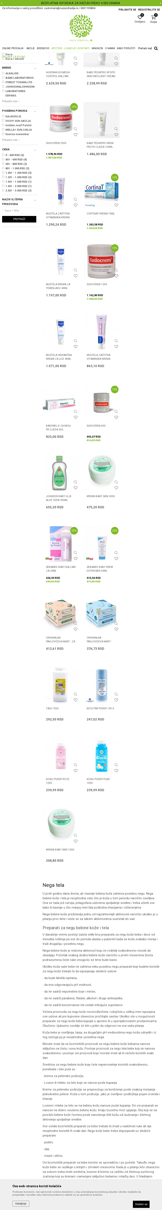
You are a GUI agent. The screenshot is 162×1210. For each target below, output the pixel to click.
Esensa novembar (17, 187)
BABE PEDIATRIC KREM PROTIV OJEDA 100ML (59, 197)
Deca (8, 107)
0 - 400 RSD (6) (14, 207)
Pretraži (19, 271)
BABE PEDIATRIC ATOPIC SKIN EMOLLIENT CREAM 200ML (100, 128)
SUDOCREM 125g (96, 266)
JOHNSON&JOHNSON (20, 139)
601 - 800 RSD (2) (16, 216)
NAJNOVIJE (13, 169)
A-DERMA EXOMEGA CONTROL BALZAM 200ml (58, 128)
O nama (48, 1087)
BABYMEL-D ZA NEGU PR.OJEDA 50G (98, 338)
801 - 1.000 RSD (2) (17, 221)
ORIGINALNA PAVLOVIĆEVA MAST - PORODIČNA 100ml (139, 481)
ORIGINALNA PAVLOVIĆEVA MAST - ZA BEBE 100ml (101, 481)
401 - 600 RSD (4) (16, 212)
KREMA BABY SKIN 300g (100, 407)
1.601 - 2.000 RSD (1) (18, 238)
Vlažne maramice (14, 84)
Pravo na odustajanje (97, 1140)
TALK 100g (52, 548)
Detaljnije (20, 1203)
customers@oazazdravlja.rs (21, 1124)
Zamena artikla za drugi (99, 1122)
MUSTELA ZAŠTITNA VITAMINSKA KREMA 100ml (98, 199)
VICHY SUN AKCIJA (18, 173)
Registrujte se (149, 9)
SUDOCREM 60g (136, 336)
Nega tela (10, 79)
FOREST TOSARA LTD (18, 135)
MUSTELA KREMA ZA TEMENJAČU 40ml (58, 268)
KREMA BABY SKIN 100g (100, 618)
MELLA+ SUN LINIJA (18, 182)
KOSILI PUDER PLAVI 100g (57, 620)
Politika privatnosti (95, 1093)
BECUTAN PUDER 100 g (100, 548)
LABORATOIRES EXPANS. (15, 146)
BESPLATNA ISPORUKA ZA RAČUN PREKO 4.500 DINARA (80, 3)
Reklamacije (91, 1128)
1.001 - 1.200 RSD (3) (18, 225)
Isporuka (88, 1116)
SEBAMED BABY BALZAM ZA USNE (142, 409)
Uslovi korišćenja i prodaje (100, 1087)
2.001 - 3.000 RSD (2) (18, 243)
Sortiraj (132, 62)
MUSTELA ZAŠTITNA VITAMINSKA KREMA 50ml (58, 340)
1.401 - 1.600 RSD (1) (18, 234)
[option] (81, 3)
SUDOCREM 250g (137, 124)
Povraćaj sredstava (96, 1134)
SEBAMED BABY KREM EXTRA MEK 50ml (59, 479)
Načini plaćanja (93, 1105)
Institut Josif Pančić (18, 178)
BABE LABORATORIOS (19, 130)
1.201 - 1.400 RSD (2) (18, 230)
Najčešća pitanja (53, 1105)
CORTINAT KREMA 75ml (141, 195)
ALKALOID (12, 126)
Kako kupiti (90, 1099)
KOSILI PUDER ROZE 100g (138, 550)
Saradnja (49, 1093)
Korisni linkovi (51, 1110)
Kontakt (48, 1099)
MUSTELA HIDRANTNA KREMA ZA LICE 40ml (140, 268)
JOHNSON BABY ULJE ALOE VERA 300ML (59, 409)
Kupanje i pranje (14, 75)
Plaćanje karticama (96, 1110)
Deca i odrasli (14, 111)
